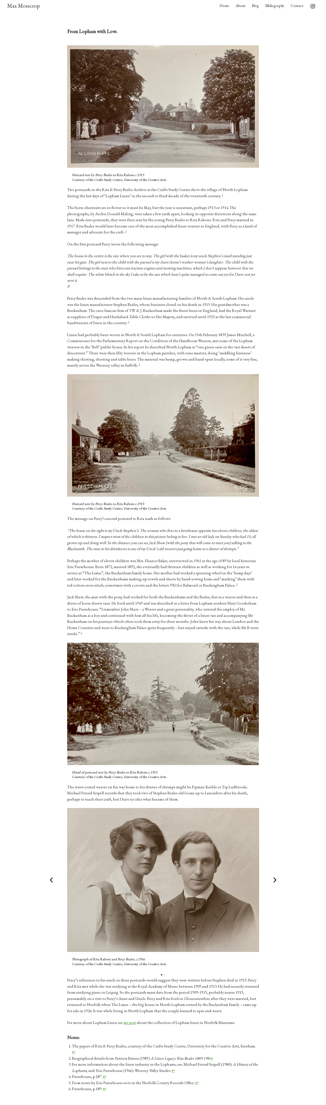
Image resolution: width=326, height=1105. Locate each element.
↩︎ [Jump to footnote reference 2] (211, 1058)
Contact (297, 5)
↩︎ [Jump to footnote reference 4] (104, 1076)
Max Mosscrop (23, 5)
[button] (51, 880)
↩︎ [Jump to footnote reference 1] (73, 1052)
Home (224, 5)
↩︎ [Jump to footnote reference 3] (173, 1070)
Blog (255, 5)
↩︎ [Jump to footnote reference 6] (104, 1088)
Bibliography (274, 5)
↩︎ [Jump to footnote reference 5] (197, 1082)
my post (130, 1022)
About (240, 5)
